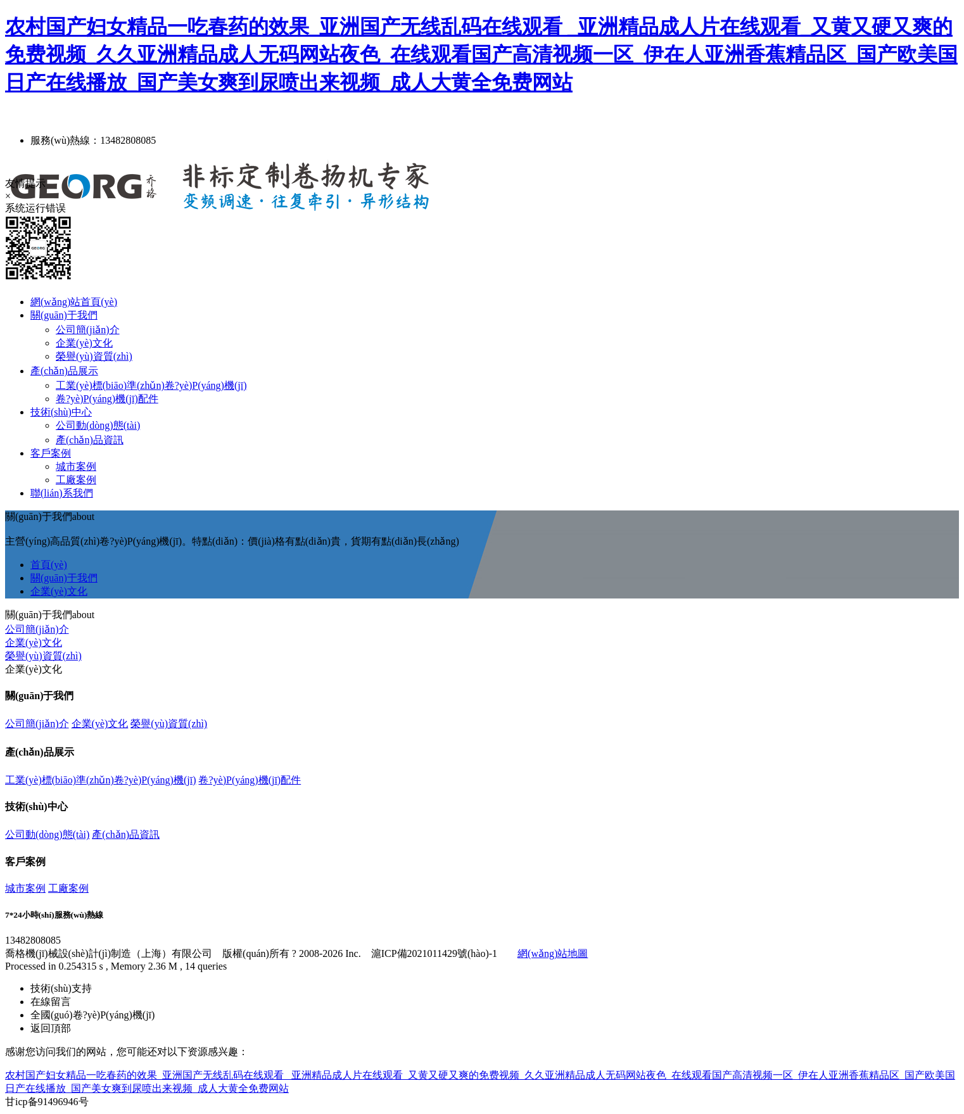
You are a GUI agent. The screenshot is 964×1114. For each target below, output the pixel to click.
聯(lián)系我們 (61, 493)
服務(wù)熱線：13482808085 (93, 140)
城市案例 (76, 466)
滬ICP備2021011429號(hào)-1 (434, 953)
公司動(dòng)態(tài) (98, 425)
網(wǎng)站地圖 (552, 953)
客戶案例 (50, 453)
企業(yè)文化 (84, 343)
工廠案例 (76, 479)
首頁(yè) (48, 564)
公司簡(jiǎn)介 (88, 329)
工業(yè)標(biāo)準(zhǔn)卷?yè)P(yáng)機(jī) (151, 385)
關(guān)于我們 (64, 315)
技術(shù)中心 (61, 412)
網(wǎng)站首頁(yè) (73, 301)
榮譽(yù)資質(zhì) (94, 356)
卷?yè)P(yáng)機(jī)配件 (107, 398)
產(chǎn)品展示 (64, 370)
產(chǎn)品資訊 (90, 439)
